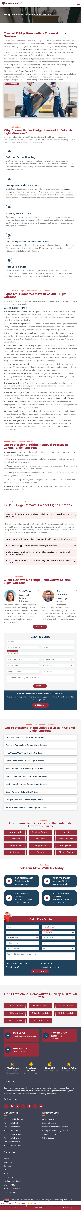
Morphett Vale (15, 832)
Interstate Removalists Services (55, 1127)
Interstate (45, 967)
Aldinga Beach (66, 852)
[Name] (40, 642)
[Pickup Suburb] (23, 665)
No (49, 963)
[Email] (58, 648)
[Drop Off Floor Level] (58, 672)
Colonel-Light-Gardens (28, 17)
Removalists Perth (11, 1123)
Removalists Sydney (12, 1142)
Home (5, 17)
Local (55, 967)
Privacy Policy (9, 1192)
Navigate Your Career (13, 1181)
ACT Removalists (15, 1005)
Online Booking (48, 1138)
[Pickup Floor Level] (58, 666)
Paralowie (15, 839)
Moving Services (48, 1119)
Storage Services (49, 1134)
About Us (8, 1162)
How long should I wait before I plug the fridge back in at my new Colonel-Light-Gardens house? (37, 553)
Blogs (6, 1173)
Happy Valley (40, 845)
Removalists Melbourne (13, 1119)
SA (9, 17)
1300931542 (40, 705)
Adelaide (66, 832)
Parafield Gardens (40, 832)
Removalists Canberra (13, 1145)
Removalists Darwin (12, 1138)
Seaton (40, 852)
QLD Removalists (66, 1013)
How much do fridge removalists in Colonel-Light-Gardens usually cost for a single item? (38, 515)
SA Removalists (66, 1005)
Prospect (40, 839)
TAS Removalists (15, 1020)
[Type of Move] (58, 660)
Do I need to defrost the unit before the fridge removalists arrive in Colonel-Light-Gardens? (38, 561)
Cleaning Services (49, 1123)
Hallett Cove (15, 845)
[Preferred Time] (23, 660)
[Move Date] (40, 653)
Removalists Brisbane (13, 1134)
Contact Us (8, 1177)
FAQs (6, 1170)
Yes (42, 963)
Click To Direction (20, 1051)
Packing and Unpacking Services (55, 1130)
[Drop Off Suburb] (23, 672)
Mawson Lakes (66, 839)
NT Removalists (40, 1005)
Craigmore (15, 852)
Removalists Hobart (12, 1127)
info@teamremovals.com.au (24, 1036)
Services (7, 1166)
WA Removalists (40, 1020)
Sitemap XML (9, 1185)
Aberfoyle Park (66, 845)
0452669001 (56, 1039)
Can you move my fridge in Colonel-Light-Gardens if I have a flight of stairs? (38, 539)
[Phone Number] (23, 648)
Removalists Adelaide (13, 1130)
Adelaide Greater (16, 17)
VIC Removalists (15, 1013)
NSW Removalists (40, 1013)
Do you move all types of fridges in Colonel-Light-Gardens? (31, 545)
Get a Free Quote (40, 919)
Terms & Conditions (12, 1188)
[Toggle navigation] (78, 3)
